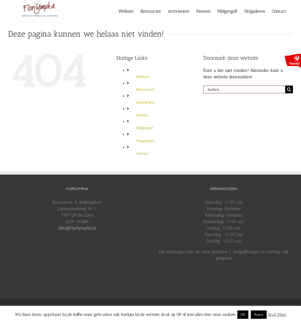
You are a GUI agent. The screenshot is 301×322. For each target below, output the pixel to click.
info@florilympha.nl (77, 228)
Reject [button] (258, 315)
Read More (277, 314)
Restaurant (145, 89)
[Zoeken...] (244, 89)
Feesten (142, 115)
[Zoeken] (289, 89)
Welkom (142, 77)
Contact (142, 153)
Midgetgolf (144, 128)
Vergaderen (145, 141)
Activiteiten (145, 102)
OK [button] (243, 315)
